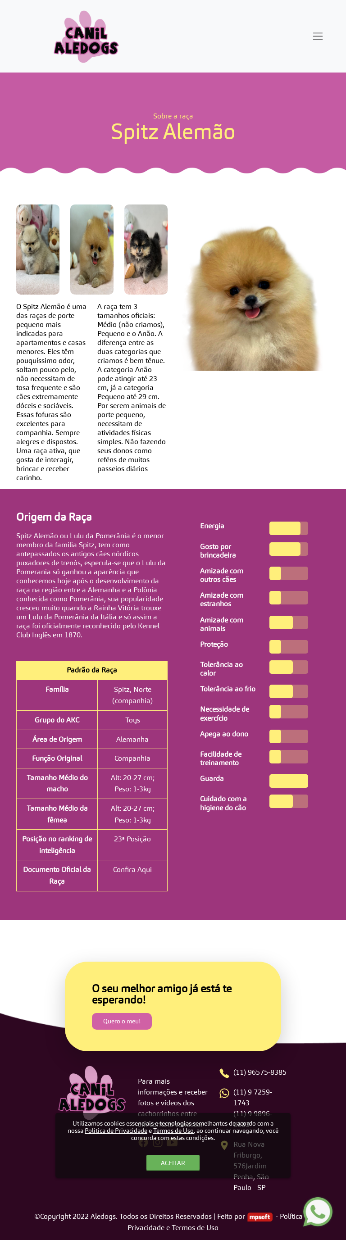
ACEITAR (173, 1163)
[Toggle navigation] (318, 36)
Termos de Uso (173, 1130)
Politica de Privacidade (116, 1130)
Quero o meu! (122, 1021)
